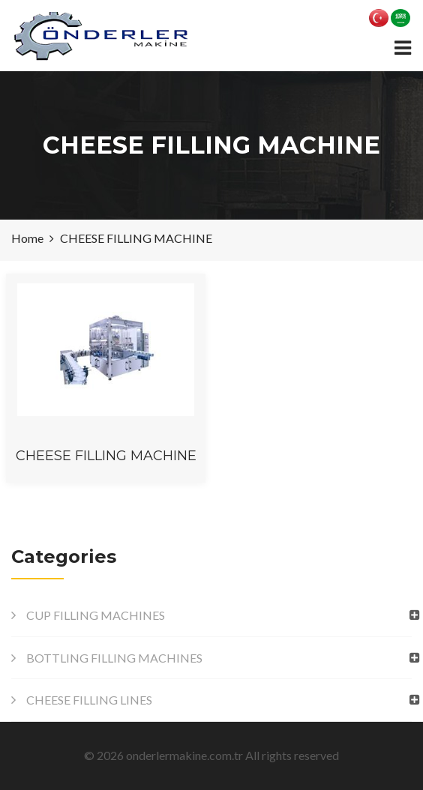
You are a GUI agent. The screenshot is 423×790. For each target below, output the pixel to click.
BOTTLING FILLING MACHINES (114, 658)
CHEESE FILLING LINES (89, 700)
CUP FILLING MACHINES (95, 615)
